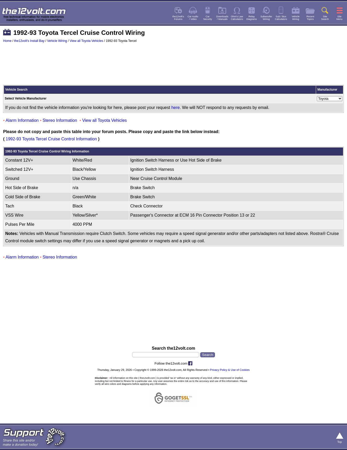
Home (7, 41)
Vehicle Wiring (57, 41)
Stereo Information (60, 120)
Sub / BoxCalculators (281, 17)
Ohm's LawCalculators (237, 17)
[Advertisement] (173, 66)
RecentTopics (310, 17)
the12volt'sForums (178, 17)
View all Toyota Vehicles (86, 41)
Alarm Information (22, 120)
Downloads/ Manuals (222, 17)
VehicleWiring (296, 17)
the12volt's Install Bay (29, 41)
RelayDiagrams (251, 17)
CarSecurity (207, 17)
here (175, 107)
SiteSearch (325, 17)
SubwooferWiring (266, 17)
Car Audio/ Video (193, 17)
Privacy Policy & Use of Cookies (230, 369)
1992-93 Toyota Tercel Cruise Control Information (51, 139)
